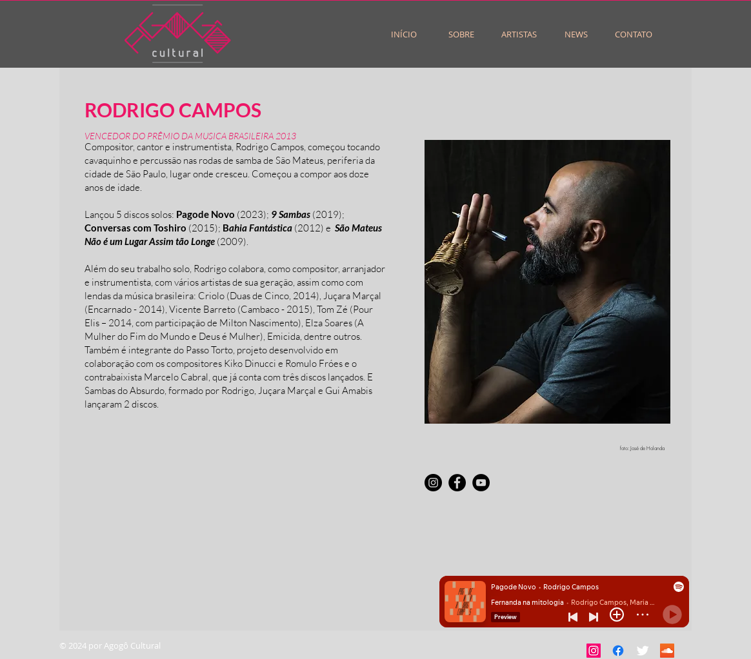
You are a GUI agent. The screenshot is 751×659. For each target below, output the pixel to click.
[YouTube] (481, 482)
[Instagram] (433, 482)
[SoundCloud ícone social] (667, 651)
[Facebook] (457, 482)
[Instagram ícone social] (593, 651)
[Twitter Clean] (643, 651)
